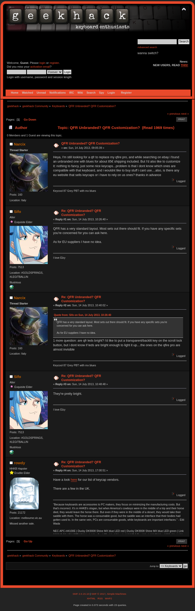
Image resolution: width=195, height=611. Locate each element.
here (74, 480)
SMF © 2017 (98, 593)
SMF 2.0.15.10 (81, 593)
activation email (40, 66)
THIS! (184, 65)
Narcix (20, 144)
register (54, 62)
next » (185, 113)
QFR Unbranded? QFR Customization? (90, 143)
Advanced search (147, 47)
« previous (173, 113)
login (42, 62)
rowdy (19, 463)
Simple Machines (116, 593)
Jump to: (154, 566)
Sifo (17, 211)
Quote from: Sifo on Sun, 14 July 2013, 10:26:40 (82, 315)
